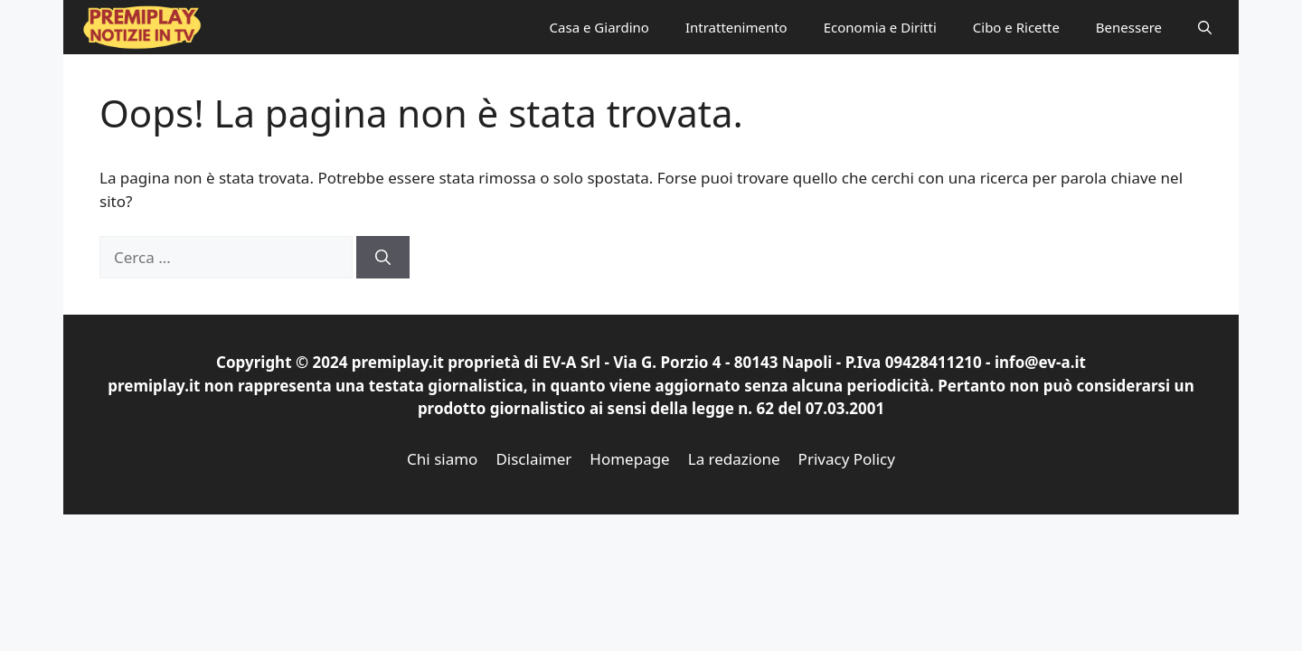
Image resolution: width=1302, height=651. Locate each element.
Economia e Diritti (880, 27)
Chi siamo (442, 458)
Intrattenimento (736, 27)
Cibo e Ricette (1016, 27)
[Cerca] (383, 257)
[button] (1205, 27)
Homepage (629, 458)
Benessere (1129, 27)
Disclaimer (533, 458)
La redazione (734, 458)
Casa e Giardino (599, 27)
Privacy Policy (846, 458)
